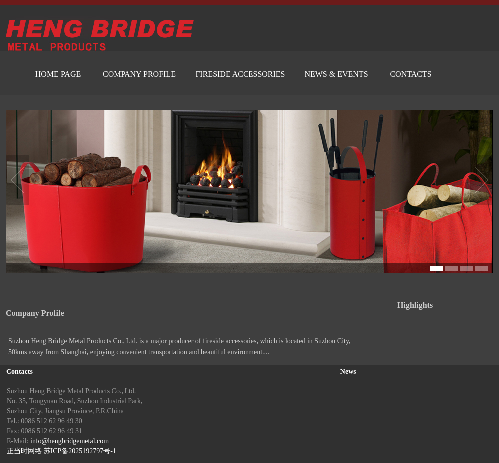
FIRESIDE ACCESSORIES (240, 74)
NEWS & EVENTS (336, 74)
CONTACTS (410, 74)
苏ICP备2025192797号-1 (80, 451)
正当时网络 (24, 451)
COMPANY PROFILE (139, 74)
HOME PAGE (58, 74)
